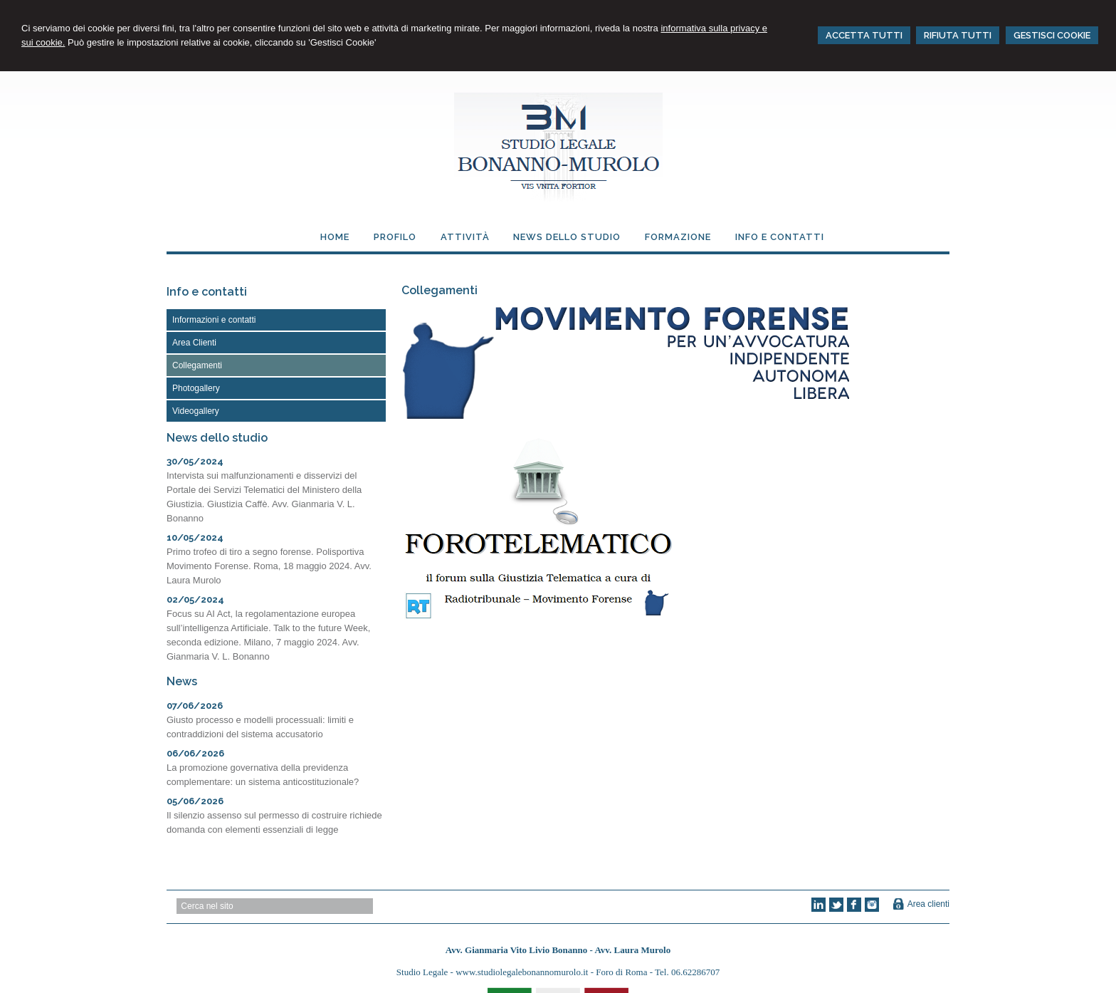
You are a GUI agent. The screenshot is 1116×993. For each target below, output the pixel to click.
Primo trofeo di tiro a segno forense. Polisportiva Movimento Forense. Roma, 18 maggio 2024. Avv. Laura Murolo (269, 566)
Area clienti (928, 904)
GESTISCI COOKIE (1052, 35)
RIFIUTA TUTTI (957, 35)
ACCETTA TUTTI (864, 35)
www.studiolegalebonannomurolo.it (523, 972)
